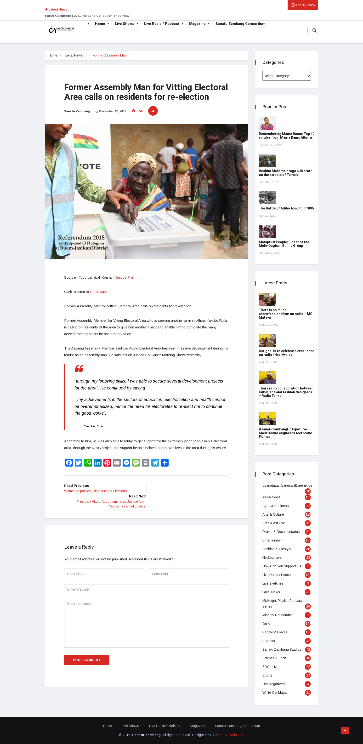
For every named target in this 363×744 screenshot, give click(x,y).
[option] (133, 16)
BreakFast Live (273, 523)
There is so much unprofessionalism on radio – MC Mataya (285, 314)
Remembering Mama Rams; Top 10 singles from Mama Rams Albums (286, 136)
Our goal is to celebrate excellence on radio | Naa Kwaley (286, 353)
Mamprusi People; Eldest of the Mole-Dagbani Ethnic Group (284, 244)
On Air (267, 624)
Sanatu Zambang (77, 111)
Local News (74, 55)
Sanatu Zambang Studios (281, 650)
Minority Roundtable (277, 615)
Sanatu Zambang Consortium (240, 24)
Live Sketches (273, 584)
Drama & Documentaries (281, 532)
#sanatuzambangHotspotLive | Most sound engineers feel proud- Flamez (286, 433)
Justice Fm (124, 277)
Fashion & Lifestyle (276, 549)
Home (100, 24)
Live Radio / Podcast (161, 24)
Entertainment (273, 540)
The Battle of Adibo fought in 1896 (286, 208)
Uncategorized (273, 684)
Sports (267, 675)
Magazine (197, 24)
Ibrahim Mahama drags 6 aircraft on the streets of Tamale (285, 173)
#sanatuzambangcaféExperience (287, 486)
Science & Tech (274, 658)
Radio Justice (100, 292)
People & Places (275, 632)
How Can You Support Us (281, 566)
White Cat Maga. (275, 693)
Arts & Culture (273, 515)
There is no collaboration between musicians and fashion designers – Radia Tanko (286, 392)
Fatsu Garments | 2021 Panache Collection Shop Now (87, 15)
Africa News (271, 497)
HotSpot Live (272, 558)
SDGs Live (270, 667)
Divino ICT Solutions (228, 735)
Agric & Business (275, 506)
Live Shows (124, 24)
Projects (268, 641)
